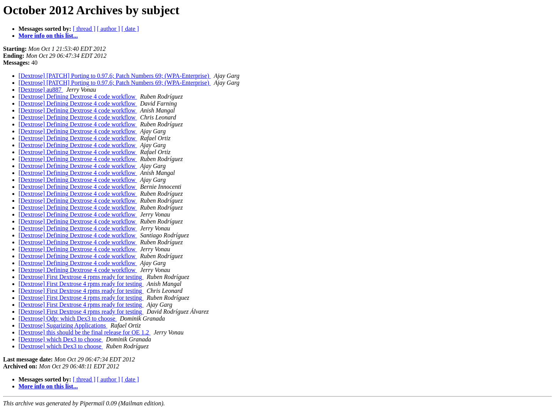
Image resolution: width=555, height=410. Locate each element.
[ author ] (108, 28)
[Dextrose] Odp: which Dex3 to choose (67, 318)
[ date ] (130, 28)
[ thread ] (84, 28)
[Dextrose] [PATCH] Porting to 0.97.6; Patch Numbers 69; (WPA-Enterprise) (114, 75)
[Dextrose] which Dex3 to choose (60, 339)
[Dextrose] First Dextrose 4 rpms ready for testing (80, 277)
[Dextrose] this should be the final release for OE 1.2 (84, 332)
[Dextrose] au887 (40, 89)
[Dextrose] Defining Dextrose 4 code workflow (77, 96)
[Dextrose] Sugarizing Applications (63, 325)
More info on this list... (48, 35)
